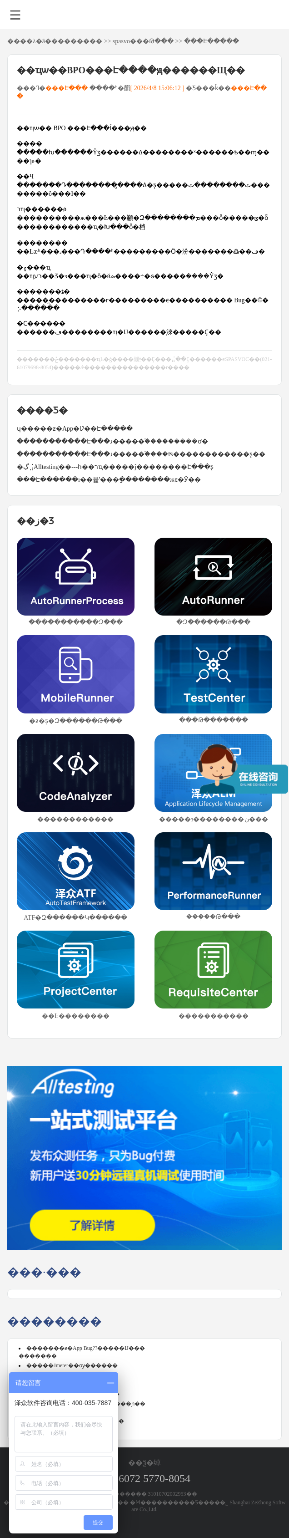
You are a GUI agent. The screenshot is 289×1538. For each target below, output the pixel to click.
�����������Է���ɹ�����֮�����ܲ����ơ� (112, 441)
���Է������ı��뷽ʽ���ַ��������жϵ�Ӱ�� (109, 479)
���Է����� (211, 41)
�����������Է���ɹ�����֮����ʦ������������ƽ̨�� (141, 454)
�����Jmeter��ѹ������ (72, 1365)
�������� (76, 41)
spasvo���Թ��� (143, 41)
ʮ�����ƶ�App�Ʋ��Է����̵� (75, 428)
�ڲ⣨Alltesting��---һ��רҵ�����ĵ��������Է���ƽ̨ (115, 466)
